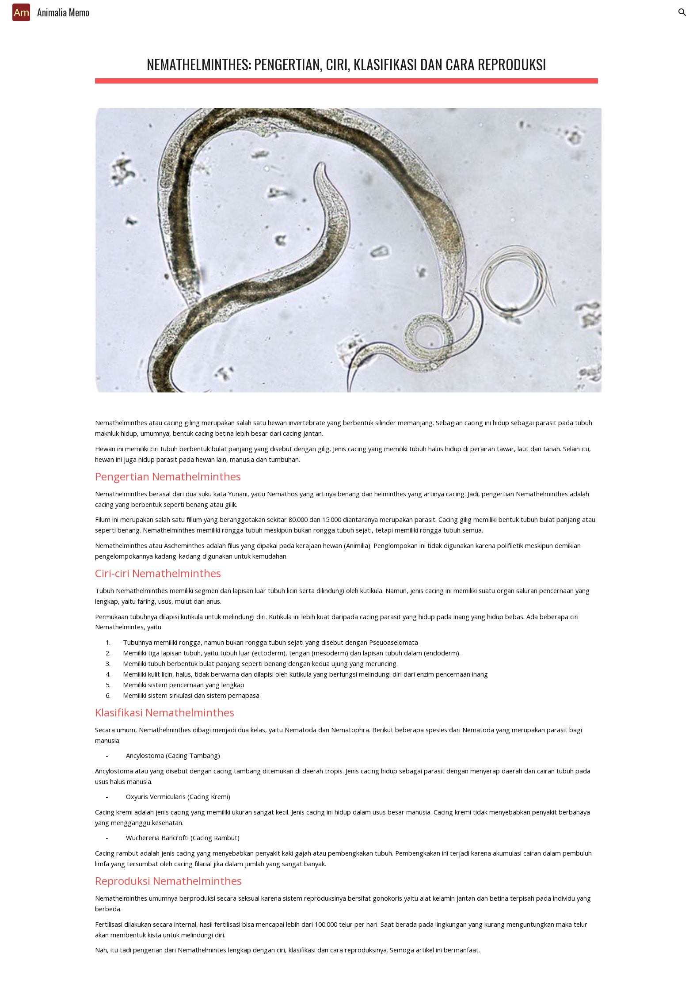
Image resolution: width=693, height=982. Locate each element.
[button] (682, 12)
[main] (346, 62)
